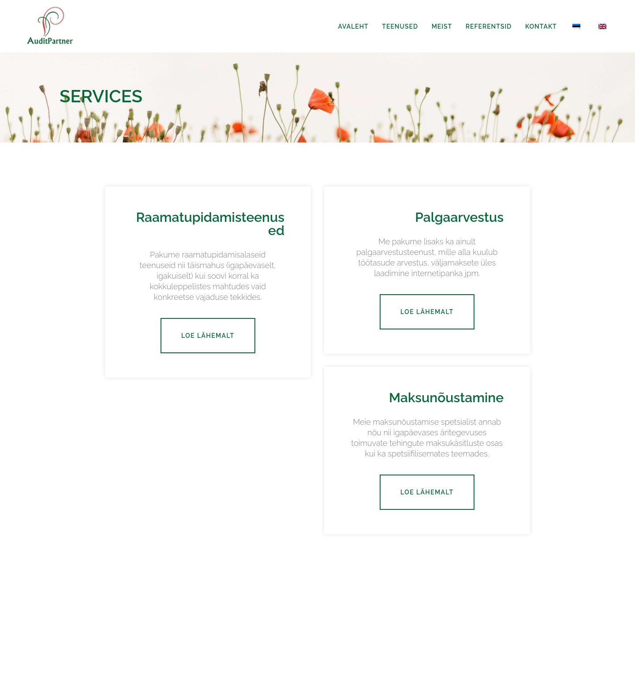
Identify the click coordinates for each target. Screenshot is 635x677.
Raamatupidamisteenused (210, 223)
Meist (442, 26)
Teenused (400, 26)
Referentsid (489, 26)
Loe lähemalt (208, 335)
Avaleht (353, 26)
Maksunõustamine (446, 397)
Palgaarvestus (459, 217)
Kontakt (541, 26)
